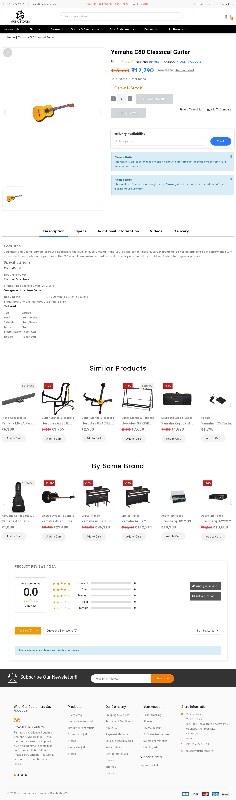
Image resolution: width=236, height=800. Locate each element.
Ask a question (203, 596)
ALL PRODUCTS (191, 61)
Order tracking (152, 715)
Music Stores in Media (119, 740)
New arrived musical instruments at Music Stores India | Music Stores (81, 731)
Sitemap (111, 766)
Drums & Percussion (86, 29)
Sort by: (202, 630)
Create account (153, 727)
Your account (153, 707)
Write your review (205, 586)
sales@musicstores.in (199, 750)
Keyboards (13, 29)
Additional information (118, 231)
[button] (5, 112)
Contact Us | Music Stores (117, 757)
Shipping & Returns (117, 715)
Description (54, 231)
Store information (194, 707)
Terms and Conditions (119, 721)
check (221, 141)
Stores (110, 773)
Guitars (36, 29)
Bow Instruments (123, 29)
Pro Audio (152, 29)
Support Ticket (149, 765)
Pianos (57, 29)
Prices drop (75, 715)
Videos (156, 231)
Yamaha (154, 61)
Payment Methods (117, 734)
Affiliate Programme (156, 734)
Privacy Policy (114, 747)
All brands (177, 29)
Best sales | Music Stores (79, 750)
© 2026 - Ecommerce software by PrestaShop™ (37, 793)
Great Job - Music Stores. (29, 727)
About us (111, 727)
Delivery (181, 231)
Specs (81, 231)
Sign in (147, 721)
